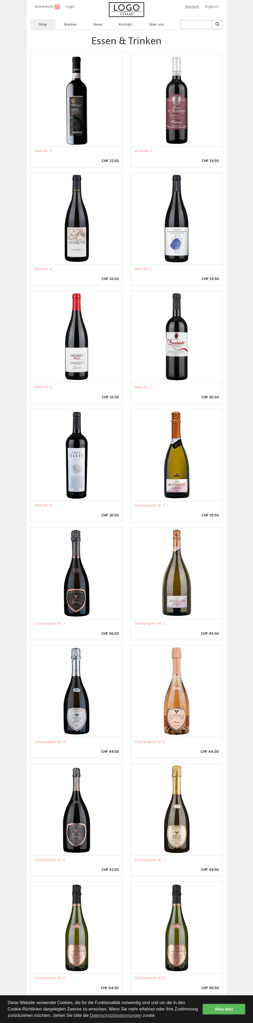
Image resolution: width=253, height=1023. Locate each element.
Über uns (156, 24)
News (98, 24)
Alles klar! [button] (224, 1009)
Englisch (212, 6)
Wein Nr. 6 (43, 387)
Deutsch (192, 6)
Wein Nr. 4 (43, 269)
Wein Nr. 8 (43, 505)
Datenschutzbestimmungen (116, 1015)
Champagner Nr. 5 (149, 741)
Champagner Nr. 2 (149, 623)
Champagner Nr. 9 (149, 978)
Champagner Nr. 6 (49, 860)
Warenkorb (47, 6)
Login (70, 6)
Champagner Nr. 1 (149, 505)
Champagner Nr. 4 (50, 741)
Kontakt (125, 24)
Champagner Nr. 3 (49, 623)
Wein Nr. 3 (143, 151)
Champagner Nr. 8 (49, 978)
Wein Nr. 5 (143, 269)
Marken (70, 24)
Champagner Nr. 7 (149, 860)
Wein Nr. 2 (43, 151)
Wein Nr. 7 (143, 387)
